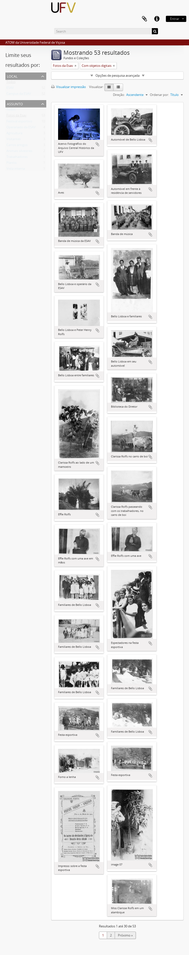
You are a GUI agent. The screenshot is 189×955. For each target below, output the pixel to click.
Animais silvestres (19, 152)
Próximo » (125, 935)
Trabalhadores (17, 158)
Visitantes (13, 140)
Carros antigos (17, 146)
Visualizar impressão (68, 87)
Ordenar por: (159, 94)
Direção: (119, 94)
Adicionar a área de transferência (97, 144)
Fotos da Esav (16, 116)
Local (12, 75)
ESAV (10, 89)
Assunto (15, 103)
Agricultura (14, 134)
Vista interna (15, 169)
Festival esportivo (19, 122)
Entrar (174, 19)
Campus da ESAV (18, 94)
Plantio (11, 164)
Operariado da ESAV (21, 128)
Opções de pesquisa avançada (117, 75)
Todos (11, 83)
